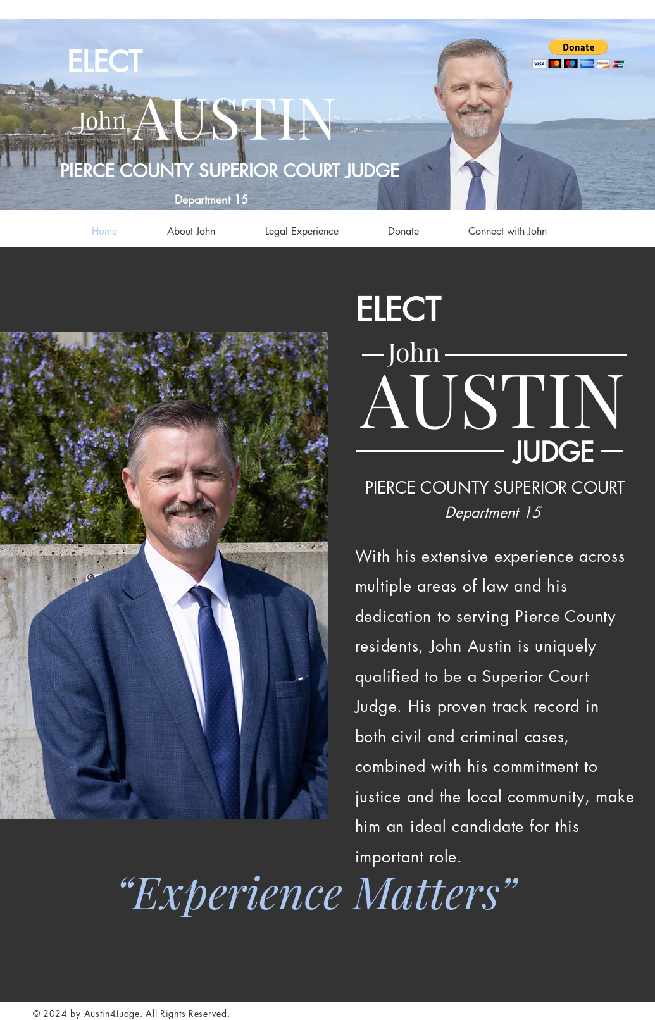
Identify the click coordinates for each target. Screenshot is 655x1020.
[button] (578, 53)
